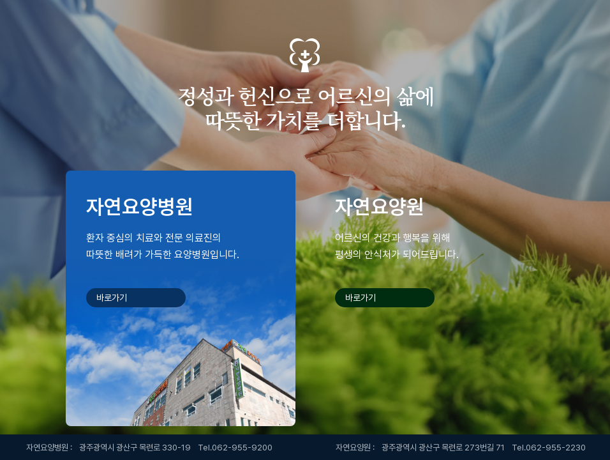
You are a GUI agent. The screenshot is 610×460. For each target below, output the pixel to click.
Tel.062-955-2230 (549, 447)
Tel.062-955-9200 (235, 447)
